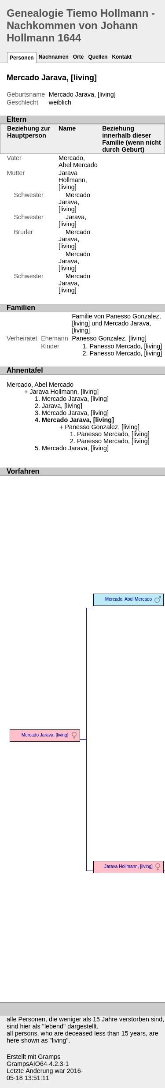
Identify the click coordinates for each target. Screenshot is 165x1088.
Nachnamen (54, 57)
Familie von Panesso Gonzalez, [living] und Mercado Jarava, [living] (116, 323)
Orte (78, 57)
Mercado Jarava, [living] (74, 202)
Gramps (49, 1056)
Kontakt (122, 57)
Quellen (97, 57)
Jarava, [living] (72, 220)
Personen (22, 58)
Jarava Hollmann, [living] (73, 180)
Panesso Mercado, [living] (125, 346)
